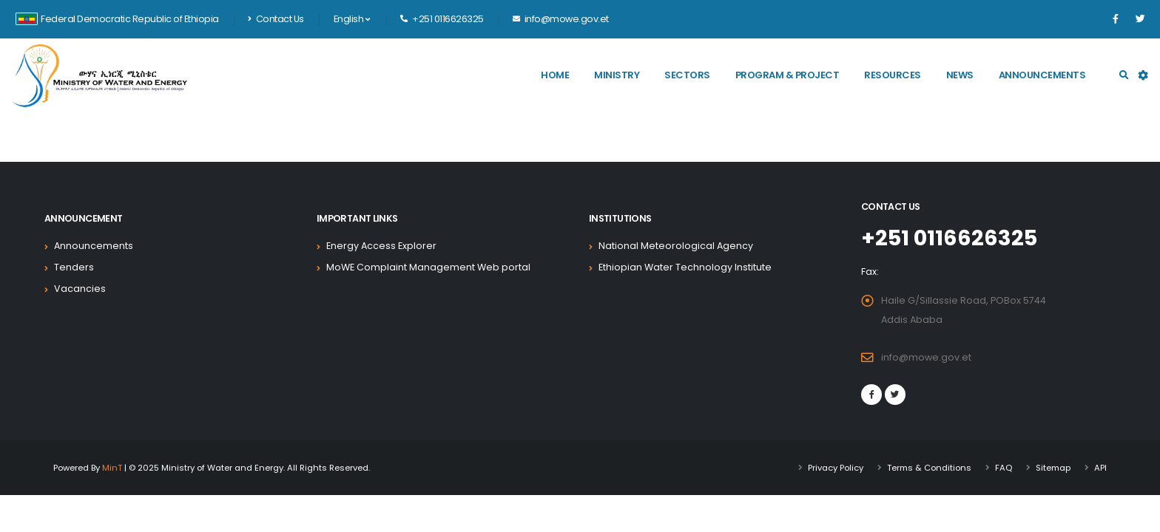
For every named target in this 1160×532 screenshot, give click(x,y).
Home (555, 75)
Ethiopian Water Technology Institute (685, 267)
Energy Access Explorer (381, 245)
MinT (112, 468)
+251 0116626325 (949, 238)
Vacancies (80, 288)
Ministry (616, 75)
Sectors (687, 75)
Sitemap (1053, 468)
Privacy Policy (835, 468)
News (960, 75)
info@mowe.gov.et (926, 357)
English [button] (352, 19)
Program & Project (787, 75)
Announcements (1042, 75)
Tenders (74, 267)
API (1100, 468)
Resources (892, 75)
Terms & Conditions (929, 468)
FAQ (1003, 468)
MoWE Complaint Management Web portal (428, 267)
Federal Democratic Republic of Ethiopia (117, 19)
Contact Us (276, 19)
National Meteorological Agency (675, 245)
